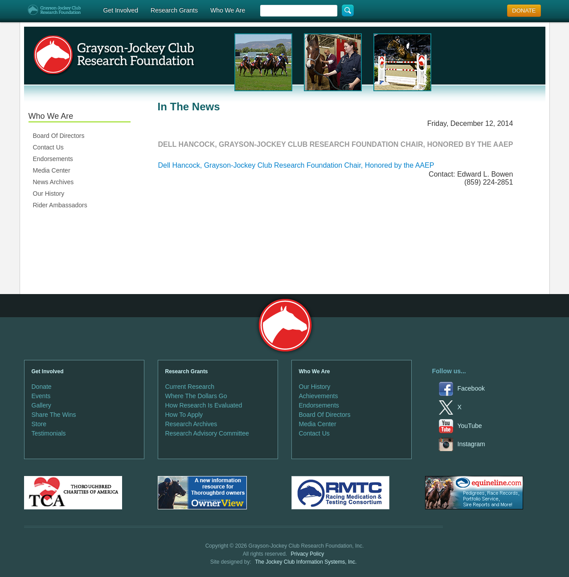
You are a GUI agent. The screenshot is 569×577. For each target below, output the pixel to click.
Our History (49, 193)
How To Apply (184, 414)
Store (39, 424)
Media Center (51, 170)
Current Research (190, 386)
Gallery (41, 405)
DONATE (524, 10)
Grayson (285, 325)
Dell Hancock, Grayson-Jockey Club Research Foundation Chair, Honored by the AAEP (296, 165)
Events (41, 395)
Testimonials (49, 433)
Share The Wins (54, 414)
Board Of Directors (59, 135)
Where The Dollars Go (196, 395)
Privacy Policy (307, 554)
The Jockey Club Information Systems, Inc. (305, 562)
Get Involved (121, 10)
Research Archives (191, 424)
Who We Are (227, 10)
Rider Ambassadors (60, 205)
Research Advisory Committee (207, 433)
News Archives (53, 182)
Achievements (318, 395)
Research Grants (174, 10)
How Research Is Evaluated (203, 405)
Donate (42, 386)
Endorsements (53, 158)
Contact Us (48, 147)
